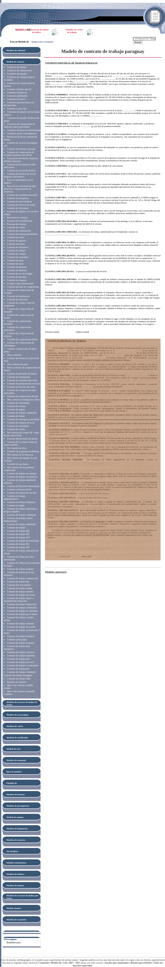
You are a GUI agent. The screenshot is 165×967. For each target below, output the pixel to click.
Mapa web (86, 963)
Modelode (33, 963)
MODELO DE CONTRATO (42, 42)
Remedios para (13, 942)
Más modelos (97, 963)
